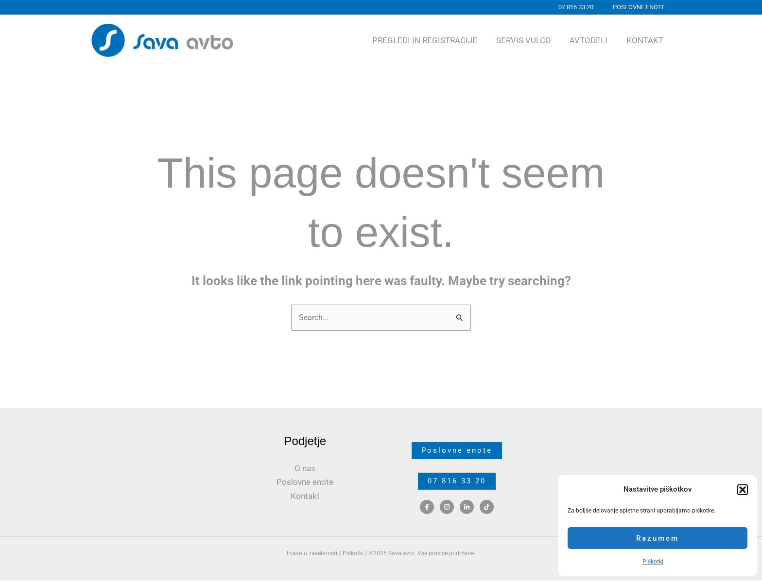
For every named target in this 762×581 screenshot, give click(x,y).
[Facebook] (427, 508)
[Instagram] (447, 508)
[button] (742, 490)
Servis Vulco (529, 40)
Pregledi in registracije (432, 40)
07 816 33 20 (457, 482)
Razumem (657, 538)
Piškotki (652, 561)
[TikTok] (487, 508)
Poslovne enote (305, 482)
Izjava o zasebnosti (312, 553)
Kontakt (645, 40)
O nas (304, 469)
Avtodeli (592, 40)
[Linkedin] (467, 508)
